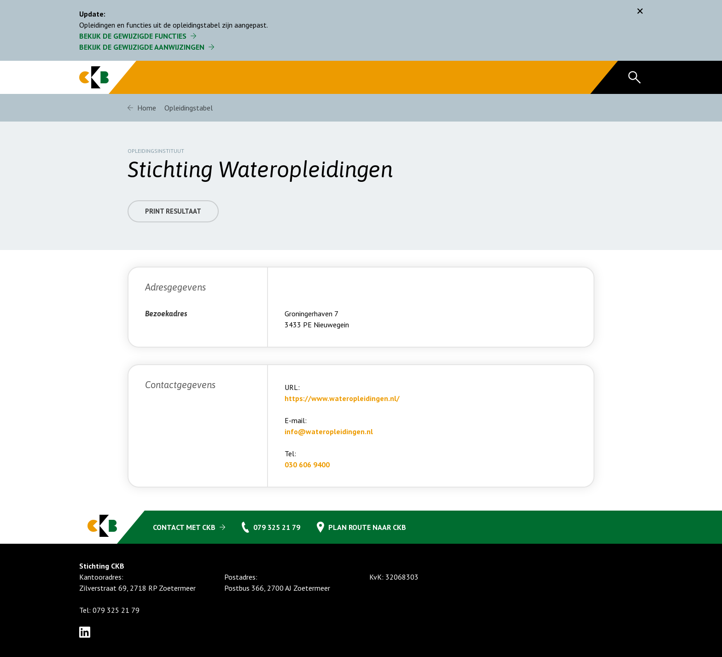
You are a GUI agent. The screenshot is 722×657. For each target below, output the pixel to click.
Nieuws (518, 77)
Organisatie (461, 77)
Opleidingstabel (391, 77)
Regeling (283, 77)
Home (146, 107)
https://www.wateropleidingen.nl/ (342, 404)
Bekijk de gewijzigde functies (132, 36)
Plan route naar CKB (367, 527)
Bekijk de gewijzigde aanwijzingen (141, 47)
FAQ (331, 77)
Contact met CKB (184, 527)
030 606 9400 (307, 471)
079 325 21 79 (276, 527)
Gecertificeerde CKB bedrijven (196, 77)
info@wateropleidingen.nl (329, 437)
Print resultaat (175, 217)
